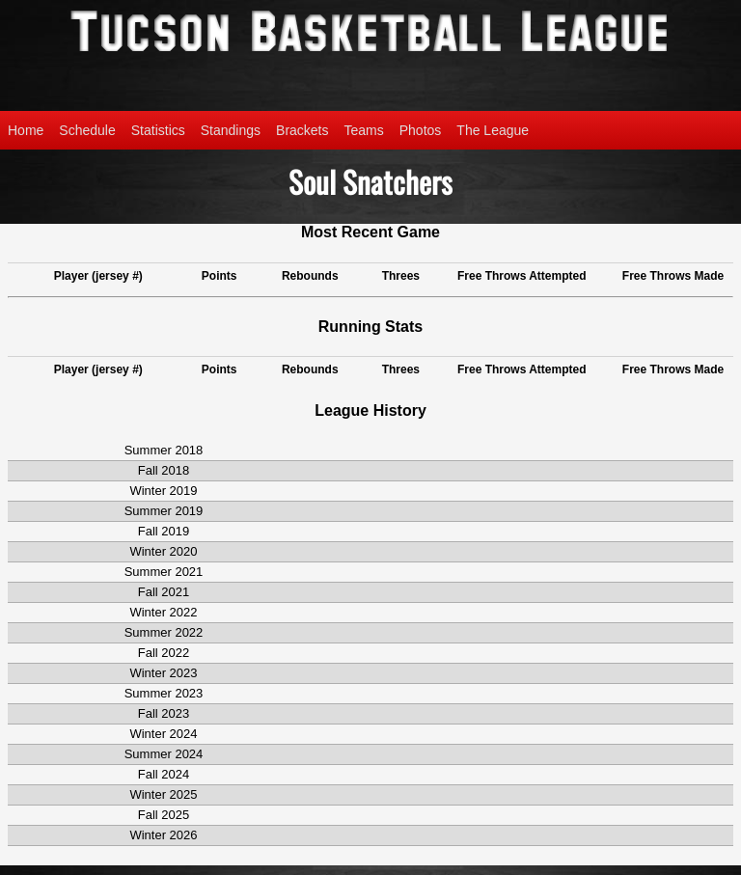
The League (492, 130)
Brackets (302, 130)
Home (25, 130)
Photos (420, 130)
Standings (231, 130)
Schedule (87, 130)
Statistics (158, 130)
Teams (364, 130)
